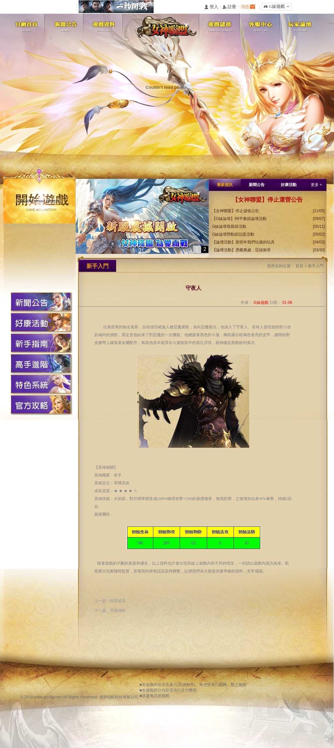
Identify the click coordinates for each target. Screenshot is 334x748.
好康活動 (288, 184)
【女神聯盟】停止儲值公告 (235, 211)
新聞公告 (257, 184)
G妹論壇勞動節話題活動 (233, 234)
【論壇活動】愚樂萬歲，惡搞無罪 (241, 250)
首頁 (299, 266)
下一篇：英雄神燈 (110, 610)
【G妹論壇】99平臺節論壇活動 (239, 218)
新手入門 (316, 266)
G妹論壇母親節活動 (229, 226)
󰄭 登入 (211, 7)
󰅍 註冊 (229, 7)
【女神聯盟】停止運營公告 (267, 199)
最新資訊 (225, 184)
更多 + (316, 184)
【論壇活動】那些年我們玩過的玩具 (243, 242)
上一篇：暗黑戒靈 (110, 601)
